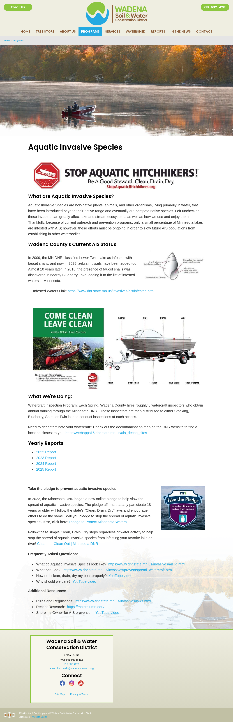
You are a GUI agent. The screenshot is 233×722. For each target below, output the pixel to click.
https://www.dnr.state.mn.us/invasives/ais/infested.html (111, 291)
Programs (18, 40)
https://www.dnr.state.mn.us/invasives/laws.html (113, 601)
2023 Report (46, 458)
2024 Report (46, 464)
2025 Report (46, 469)
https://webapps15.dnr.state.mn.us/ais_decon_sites (106, 433)
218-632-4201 (215, 7)
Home (7, 40)
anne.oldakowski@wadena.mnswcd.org (71, 668)
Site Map (60, 694)
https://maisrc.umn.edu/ (85, 607)
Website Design (39, 717)
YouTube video (120, 576)
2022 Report (46, 452)
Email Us (18, 7)
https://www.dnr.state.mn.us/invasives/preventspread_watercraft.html (118, 570)
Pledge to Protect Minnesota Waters (97, 522)
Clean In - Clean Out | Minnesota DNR (67, 544)
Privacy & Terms (79, 694)
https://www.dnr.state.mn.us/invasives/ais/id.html (146, 564)
